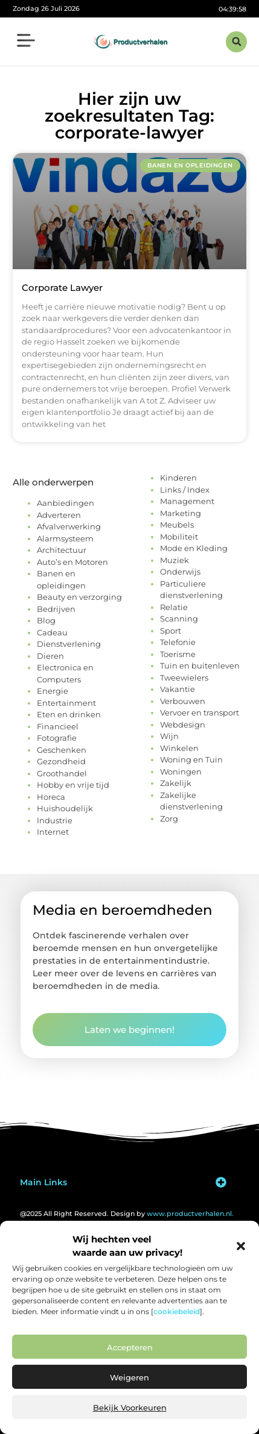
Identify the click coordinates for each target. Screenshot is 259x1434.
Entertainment (66, 703)
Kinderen (178, 477)
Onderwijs (180, 571)
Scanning (179, 618)
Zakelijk (175, 783)
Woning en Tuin (191, 759)
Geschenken (61, 750)
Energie (52, 691)
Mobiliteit (179, 536)
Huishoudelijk (65, 808)
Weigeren (129, 1377)
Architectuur (61, 550)
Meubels (177, 524)
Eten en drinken (69, 714)
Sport (170, 630)
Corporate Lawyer (62, 287)
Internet (53, 832)
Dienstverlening (69, 644)
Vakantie (177, 689)
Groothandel (62, 773)
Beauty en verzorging (79, 597)
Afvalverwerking (69, 526)
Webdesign (182, 724)
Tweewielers (184, 677)
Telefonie (178, 642)
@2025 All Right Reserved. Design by (127, 1213)
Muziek (174, 560)
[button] (241, 1246)
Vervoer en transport (199, 712)
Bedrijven (56, 609)
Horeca (51, 797)
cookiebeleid (176, 1311)
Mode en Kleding (194, 548)
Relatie (174, 607)
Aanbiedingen (65, 503)
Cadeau (52, 632)
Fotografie (57, 738)
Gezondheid (61, 761)
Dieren (50, 656)
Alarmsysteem (65, 538)
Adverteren (59, 515)
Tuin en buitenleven (200, 665)
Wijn (169, 736)
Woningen (181, 771)
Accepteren (130, 1347)
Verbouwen (182, 701)
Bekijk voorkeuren (130, 1407)
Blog (46, 620)
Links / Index (184, 489)
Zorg (169, 818)
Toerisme (178, 654)
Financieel (57, 726)
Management (187, 501)
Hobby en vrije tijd (73, 785)
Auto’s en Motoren (72, 562)
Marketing (180, 513)
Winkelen (179, 748)
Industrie (54, 820)
